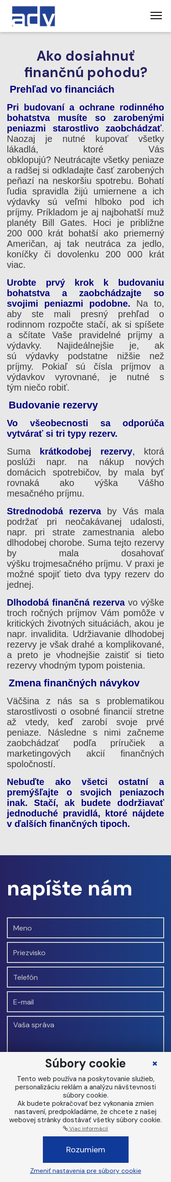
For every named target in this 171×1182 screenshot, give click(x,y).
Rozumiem (85, 1149)
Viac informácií (85, 1128)
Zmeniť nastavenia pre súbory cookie (85, 1170)
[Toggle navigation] (156, 16)
